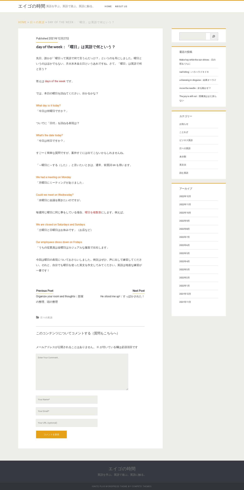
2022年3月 (184, 269)
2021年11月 (185, 302)
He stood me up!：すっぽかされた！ (122, 296)
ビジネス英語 (186, 140)
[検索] (213, 36)
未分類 (182, 156)
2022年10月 (185, 212)
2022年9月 (184, 221)
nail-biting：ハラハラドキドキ (194, 72)
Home (22, 22)
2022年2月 (184, 277)
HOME (108, 6)
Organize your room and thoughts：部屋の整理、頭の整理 (59, 299)
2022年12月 (185, 196)
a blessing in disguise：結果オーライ (197, 80)
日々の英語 (37, 22)
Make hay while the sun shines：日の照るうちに (197, 61)
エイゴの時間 (31, 6)
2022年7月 (184, 237)
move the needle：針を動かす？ (195, 88)
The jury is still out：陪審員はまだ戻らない (198, 98)
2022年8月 (184, 229)
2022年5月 (184, 253)
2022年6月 (184, 245)
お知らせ (183, 124)
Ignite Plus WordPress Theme (109, 486)
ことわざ (183, 132)
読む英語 (183, 173)
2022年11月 (185, 204)
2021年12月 (185, 294)
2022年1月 (184, 285)
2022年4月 (184, 261)
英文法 (182, 164)
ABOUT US (121, 6)
